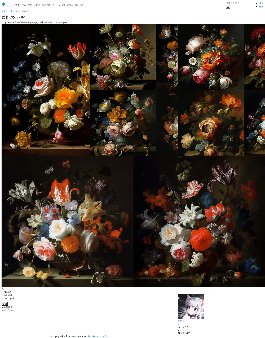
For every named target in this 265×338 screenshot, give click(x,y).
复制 (5, 303)
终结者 (181, 320)
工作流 (37, 4)
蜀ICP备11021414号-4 (98, 336)
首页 (17, 4)
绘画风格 (46, 4)
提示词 (62, 4)
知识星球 (79, 4)
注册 (261, 3)
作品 (24, 4)
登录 (261, 6)
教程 (54, 4)
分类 (10, 11)
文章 (30, 4)
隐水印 (70, 4)
